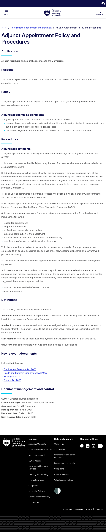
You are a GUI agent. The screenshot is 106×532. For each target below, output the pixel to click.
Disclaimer (99, 509)
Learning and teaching (38, 474)
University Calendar (37, 491)
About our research (37, 455)
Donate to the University (64, 463)
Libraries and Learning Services (38, 467)
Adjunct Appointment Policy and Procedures (78, 27)
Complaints (59, 469)
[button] (103, 4)
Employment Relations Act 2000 (20, 369)
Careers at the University (39, 497)
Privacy (89, 509)
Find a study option (37, 480)
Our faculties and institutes (40, 449)
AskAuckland (59, 449)
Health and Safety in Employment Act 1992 (25, 373)
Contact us (59, 444)
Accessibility (67, 509)
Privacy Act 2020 (12, 380)
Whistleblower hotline (63, 480)
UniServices (34, 502)
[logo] (53, 12)
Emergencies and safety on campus (64, 456)
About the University (37, 444)
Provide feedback (62, 474)
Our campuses (35, 461)
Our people (33, 485)
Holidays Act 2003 (13, 376)
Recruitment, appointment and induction (31, 27)
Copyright (79, 509)
